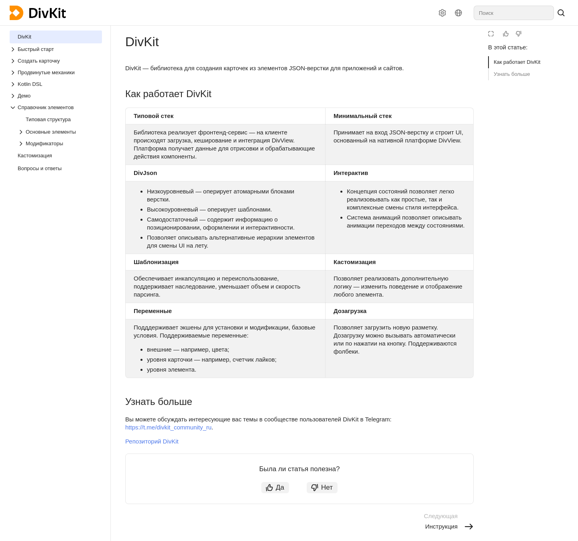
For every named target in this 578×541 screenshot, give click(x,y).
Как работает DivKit (517, 62)
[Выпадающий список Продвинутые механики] (56, 72)
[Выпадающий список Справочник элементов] (56, 107)
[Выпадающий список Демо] (56, 96)
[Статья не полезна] (518, 33)
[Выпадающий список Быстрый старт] (56, 49)
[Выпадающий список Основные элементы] (60, 132)
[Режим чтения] (491, 33)
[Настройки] (442, 13)
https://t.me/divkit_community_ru (168, 427)
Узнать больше (512, 74)
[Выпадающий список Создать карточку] (56, 61)
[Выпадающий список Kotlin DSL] (56, 84)
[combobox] (514, 13)
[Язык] (458, 13)
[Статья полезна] (505, 33)
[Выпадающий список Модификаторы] (60, 143)
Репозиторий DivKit (152, 441)
